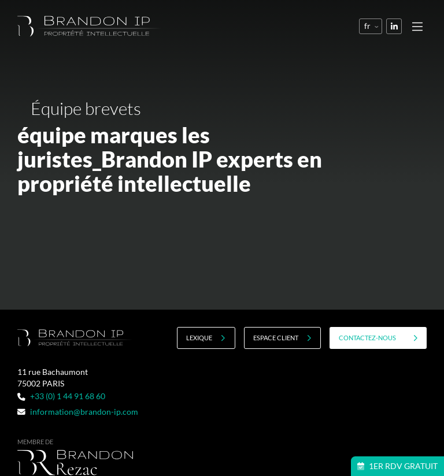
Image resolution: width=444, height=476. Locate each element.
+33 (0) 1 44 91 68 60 (61, 396)
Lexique (205, 338)
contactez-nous (378, 338)
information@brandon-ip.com (77, 411)
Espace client (282, 338)
